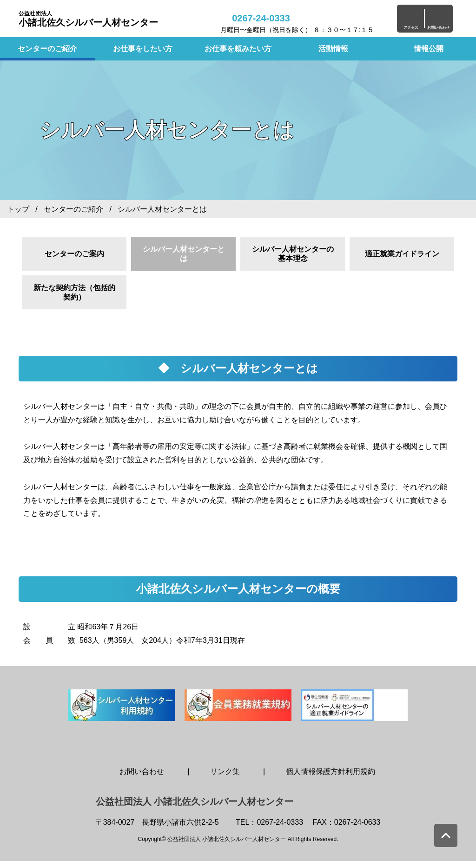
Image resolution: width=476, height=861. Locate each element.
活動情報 (333, 49)
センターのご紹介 (47, 49)
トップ (18, 209)
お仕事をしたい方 (142, 49)
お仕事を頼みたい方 (238, 49)
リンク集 (225, 771)
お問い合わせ (141, 771)
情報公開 (428, 49)
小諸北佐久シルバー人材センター (88, 18)
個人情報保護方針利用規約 (330, 771)
